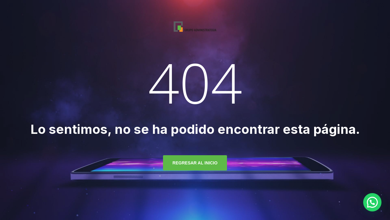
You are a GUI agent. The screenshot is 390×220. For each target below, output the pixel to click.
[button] (372, 202)
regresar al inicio (195, 162)
